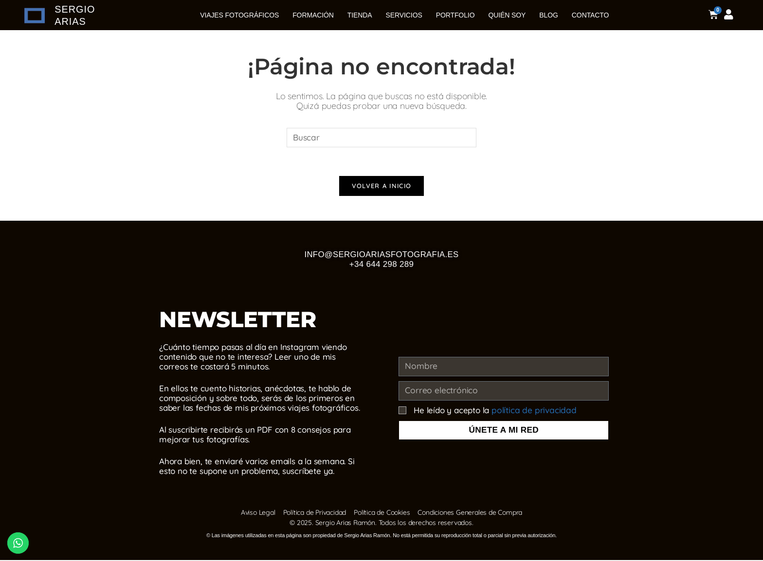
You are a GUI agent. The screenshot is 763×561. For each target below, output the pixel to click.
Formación (313, 15)
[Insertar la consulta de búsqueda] (381, 137)
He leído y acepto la (493, 411)
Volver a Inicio (382, 187)
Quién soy (507, 15)
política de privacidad (531, 411)
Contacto (590, 15)
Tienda (359, 15)
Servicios (404, 15)
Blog (548, 15)
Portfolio (455, 15)
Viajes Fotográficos (239, 15)
